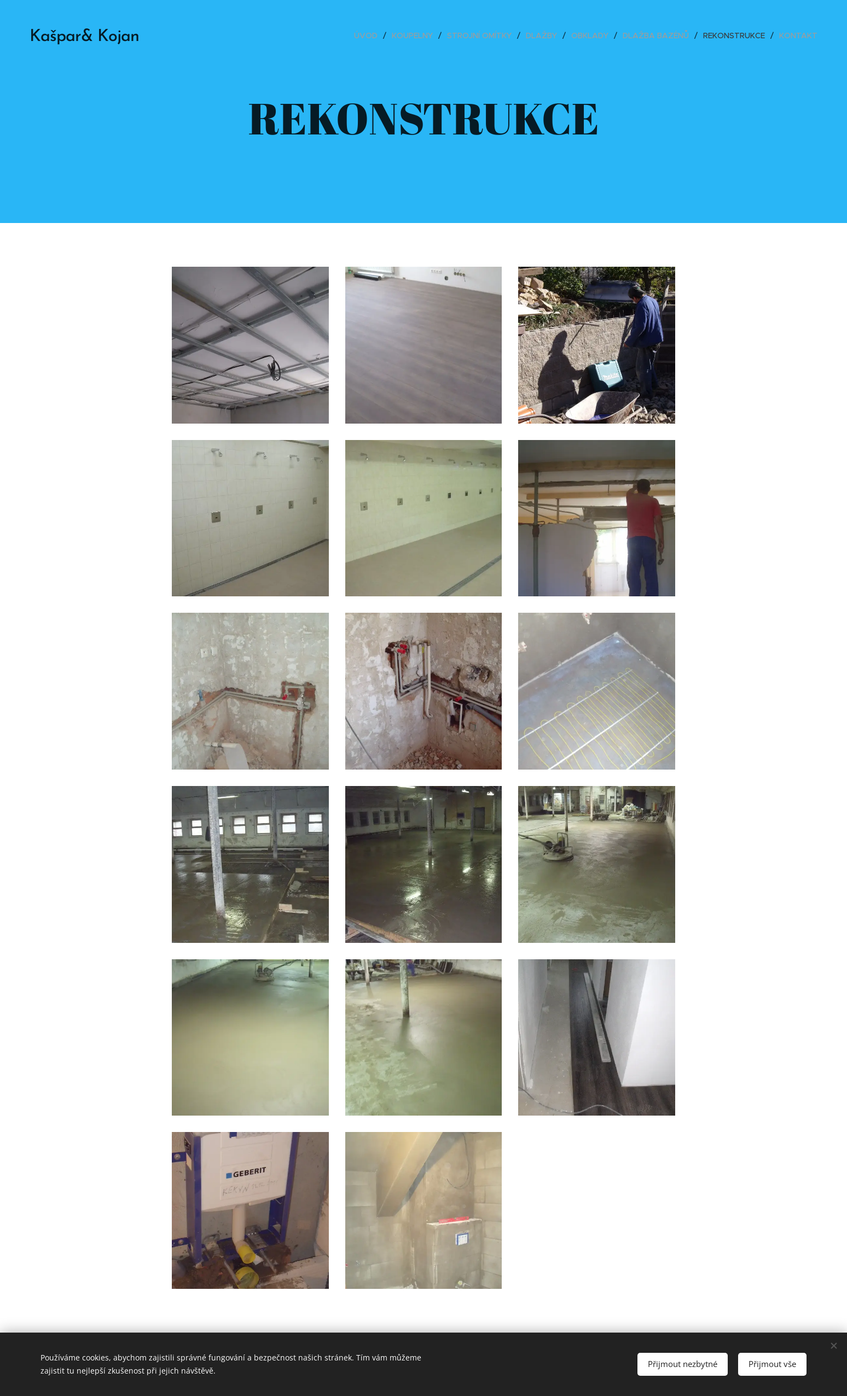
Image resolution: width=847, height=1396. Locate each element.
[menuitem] (368, 35)
